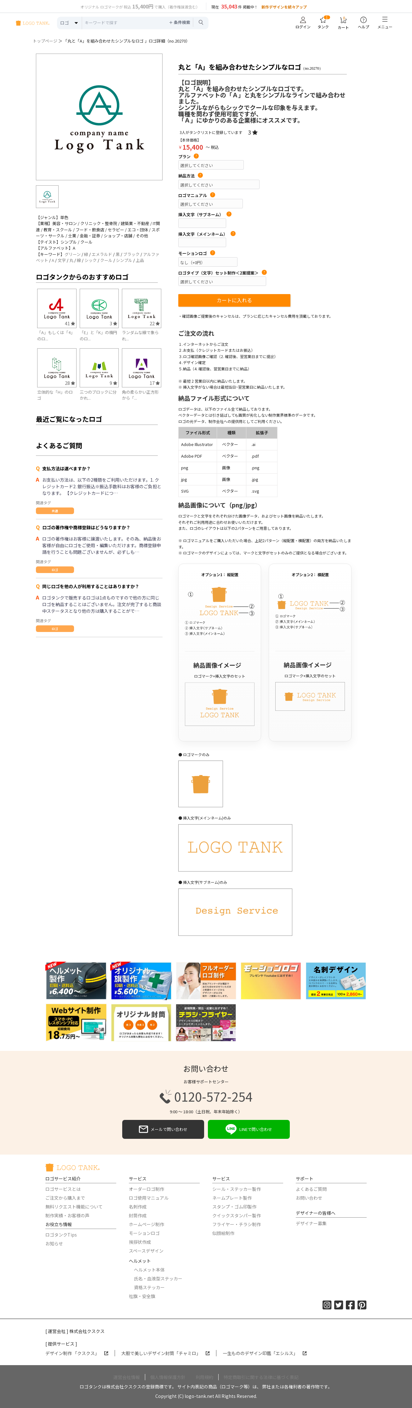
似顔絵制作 (223, 1233)
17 (155, 383)
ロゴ (55, 569)
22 (155, 323)
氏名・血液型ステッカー (158, 1278)
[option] (99, 117)
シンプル (124, 260)
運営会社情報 (126, 1377)
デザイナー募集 (311, 1223)
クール (106, 260)
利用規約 (204, 1377)
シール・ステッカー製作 (236, 1189)
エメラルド (102, 254)
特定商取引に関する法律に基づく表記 (261, 1377)
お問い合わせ (309, 1198)
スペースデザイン (146, 1251)
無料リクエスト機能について (74, 1206)
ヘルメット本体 (149, 1269)
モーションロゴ (196, 253)
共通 (55, 510)
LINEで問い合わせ (249, 1129)
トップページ (45, 41)
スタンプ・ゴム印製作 (234, 1206)
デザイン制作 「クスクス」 (76, 1353)
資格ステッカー (149, 1287)
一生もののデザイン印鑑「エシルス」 (265, 1353)
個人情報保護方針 (168, 1377)
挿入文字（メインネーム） (207, 234)
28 (70, 383)
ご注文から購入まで (65, 1198)
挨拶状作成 (140, 1242)
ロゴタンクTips (61, 1234)
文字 (62, 260)
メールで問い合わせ (163, 1129)
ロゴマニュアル (196, 195)
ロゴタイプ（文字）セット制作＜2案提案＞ (222, 273)
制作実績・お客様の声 (67, 1215)
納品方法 (190, 176)
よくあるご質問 (311, 1189)
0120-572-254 (206, 1097)
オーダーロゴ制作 (146, 1189)
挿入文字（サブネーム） (205, 214)
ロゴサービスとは (63, 1189)
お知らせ (54, 1243)
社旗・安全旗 (142, 1296)
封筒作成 (137, 1215)
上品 (140, 260)
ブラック (131, 254)
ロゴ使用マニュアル (149, 1198)
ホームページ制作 (146, 1224)
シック (90, 260)
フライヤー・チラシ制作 (236, 1224)
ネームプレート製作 (232, 1198)
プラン (188, 157)
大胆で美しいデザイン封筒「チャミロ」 (165, 1353)
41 (70, 323)
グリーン (73, 254)
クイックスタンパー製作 (236, 1215)
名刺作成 (137, 1206)
